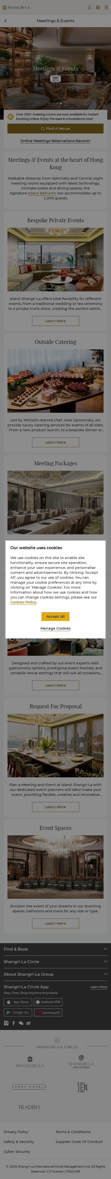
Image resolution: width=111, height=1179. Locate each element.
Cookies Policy (23, 602)
